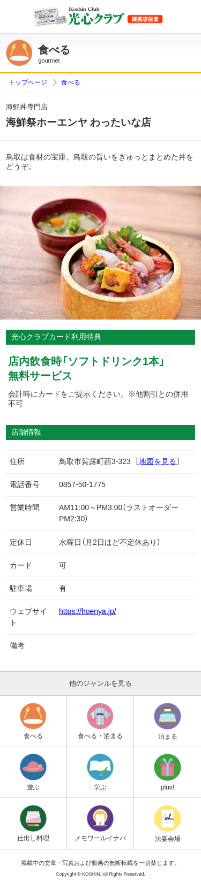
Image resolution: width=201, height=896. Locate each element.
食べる (70, 82)
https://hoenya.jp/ (87, 611)
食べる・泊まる (100, 721)
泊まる (167, 721)
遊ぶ (33, 772)
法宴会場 (167, 823)
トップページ (28, 82)
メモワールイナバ (100, 823)
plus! (167, 772)
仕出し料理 (33, 823)
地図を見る (157, 461)
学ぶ (100, 772)
